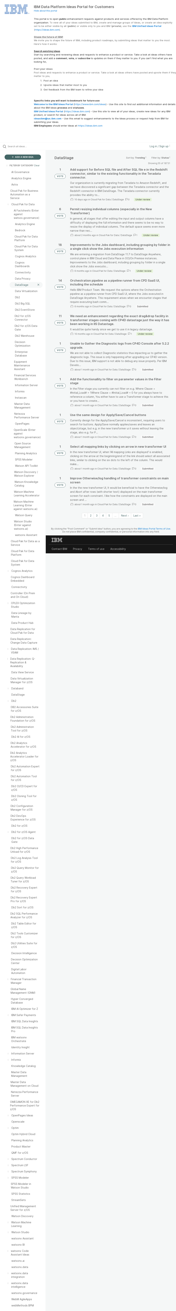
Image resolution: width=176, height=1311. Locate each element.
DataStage (118, 199)
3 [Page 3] (97, 515)
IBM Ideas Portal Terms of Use (154, 528)
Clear (37, 165)
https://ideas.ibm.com (47, 29)
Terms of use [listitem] (96, 548)
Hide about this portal (45, 10)
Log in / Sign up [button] (160, 146)
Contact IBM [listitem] (59, 548)
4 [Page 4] (103, 515)
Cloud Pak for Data (101, 199)
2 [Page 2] (90, 515)
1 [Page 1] (84, 515)
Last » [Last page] (137, 515)
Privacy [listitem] (77, 548)
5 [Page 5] (109, 515)
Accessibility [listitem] (118, 548)
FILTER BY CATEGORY (19, 165)
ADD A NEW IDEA (22, 157)
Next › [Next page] (125, 515)
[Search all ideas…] (24, 146)
